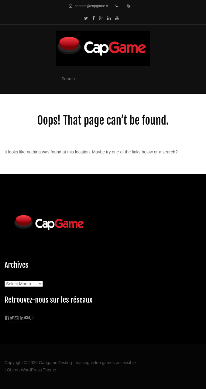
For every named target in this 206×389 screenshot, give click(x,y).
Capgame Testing (55, 362)
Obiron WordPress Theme (31, 369)
